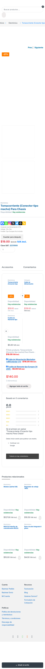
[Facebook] (2, 223)
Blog (26, 592)
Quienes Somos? (30, 596)
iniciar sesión (15, 439)
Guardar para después (12, 237)
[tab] (7, 268)
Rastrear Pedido (8, 589)
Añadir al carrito (23, 665)
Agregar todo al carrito (18, 386)
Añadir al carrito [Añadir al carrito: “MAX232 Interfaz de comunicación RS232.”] (19, 558)
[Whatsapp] (6, 223)
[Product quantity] (8, 249)
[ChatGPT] (20, 223)
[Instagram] (9, 223)
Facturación (28, 589)
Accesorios (7, 267)
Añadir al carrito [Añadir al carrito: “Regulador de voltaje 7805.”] (40, 518)
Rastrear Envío (7, 592)
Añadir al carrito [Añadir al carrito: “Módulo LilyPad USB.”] (19, 518)
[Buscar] (4, 15)
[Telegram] (17, 223)
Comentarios (29, 267)
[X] (13, 223)
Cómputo (27, 280)
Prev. (30, 47)
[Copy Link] (24, 223)
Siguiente (38, 47)
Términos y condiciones (11, 618)
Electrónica (13, 23)
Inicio (2, 23)
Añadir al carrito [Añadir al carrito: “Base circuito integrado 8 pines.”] (40, 558)
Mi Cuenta (6, 596)
